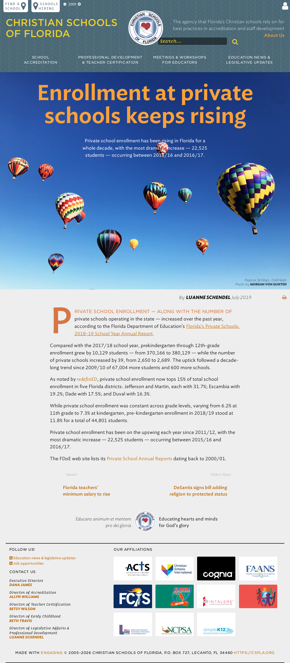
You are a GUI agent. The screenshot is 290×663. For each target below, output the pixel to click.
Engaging (52, 653)
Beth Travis (20, 621)
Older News (221, 474)
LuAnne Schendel (26, 637)
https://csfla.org (254, 653)
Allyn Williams (24, 597)
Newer (71, 474)
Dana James (20, 585)
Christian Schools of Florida (62, 28)
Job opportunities (26, 563)
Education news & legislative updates (42, 558)
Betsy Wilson (22, 609)
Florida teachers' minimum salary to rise (86, 491)
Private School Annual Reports (139, 458)
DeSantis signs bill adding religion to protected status (198, 491)
